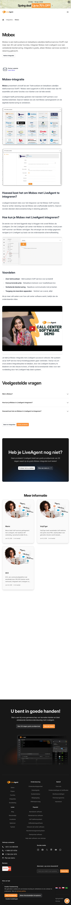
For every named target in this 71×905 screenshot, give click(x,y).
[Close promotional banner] (69, 2)
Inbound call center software (35, 827)
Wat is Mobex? (35, 394)
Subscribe (64, 871)
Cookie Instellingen (12, 899)
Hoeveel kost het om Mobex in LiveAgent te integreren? (35, 411)
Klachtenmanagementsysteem (35, 830)
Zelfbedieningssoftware (35, 823)
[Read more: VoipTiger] (53, 521)
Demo (12, 787)
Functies (12, 795)
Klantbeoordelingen (58, 794)
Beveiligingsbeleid (57, 898)
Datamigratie (35, 790)
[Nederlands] (56, 888)
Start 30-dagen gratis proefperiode (29, 726)
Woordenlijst (12, 815)
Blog (12, 811)
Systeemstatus (35, 794)
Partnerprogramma (58, 798)
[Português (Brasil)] (66, 888)
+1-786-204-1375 (11, 854)
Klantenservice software (35, 815)
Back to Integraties (9, 424)
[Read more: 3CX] (18, 568)
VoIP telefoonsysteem (35, 819)
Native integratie (8, 55)
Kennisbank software (35, 811)
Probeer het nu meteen (26, 468)
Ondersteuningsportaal (35, 786)
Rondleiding (12, 802)
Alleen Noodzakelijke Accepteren (30, 895)
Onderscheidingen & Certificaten (58, 790)
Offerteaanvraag (35, 801)
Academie (13, 819)
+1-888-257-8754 (11, 850)
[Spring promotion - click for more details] (35, 4)
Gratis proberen (23, 424)
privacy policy (21, 891)
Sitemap (57, 901)
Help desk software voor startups (35, 838)
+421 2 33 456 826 (11, 847)
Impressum (58, 801)
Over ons (58, 786)
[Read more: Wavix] (18, 521)
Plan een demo (49, 726)
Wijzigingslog (36, 798)
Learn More (11, 70)
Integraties (9, 19)
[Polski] (63, 888)
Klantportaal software (35, 834)
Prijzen (13, 791)
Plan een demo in (45, 468)
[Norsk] (60, 888)
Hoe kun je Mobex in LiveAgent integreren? (35, 403)
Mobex (17, 19)
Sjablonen (13, 823)
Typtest (12, 827)
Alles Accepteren (11, 895)
